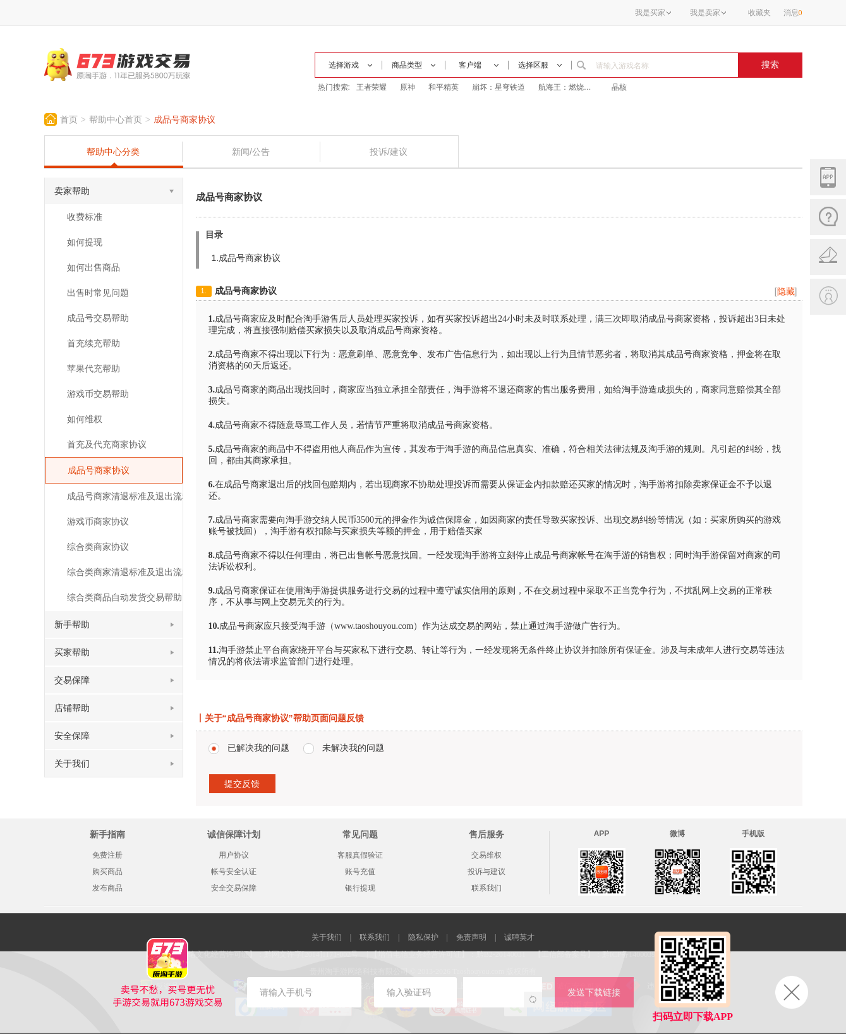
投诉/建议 (389, 152)
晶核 (619, 87)
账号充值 (360, 871)
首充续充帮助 (93, 343)
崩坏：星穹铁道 (498, 87)
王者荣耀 (371, 87)
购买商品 (107, 871)
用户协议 (234, 855)
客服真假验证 (360, 855)
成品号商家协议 (184, 120)
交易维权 (486, 855)
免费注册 (107, 855)
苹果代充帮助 (93, 368)
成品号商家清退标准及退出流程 (125, 496)
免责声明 (471, 937)
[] (786, 291)
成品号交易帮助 (98, 318)
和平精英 (443, 87)
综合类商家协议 (98, 547)
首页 (69, 120)
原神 (407, 87)
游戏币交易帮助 (98, 394)
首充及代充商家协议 (107, 444)
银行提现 (360, 888)
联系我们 (486, 888)
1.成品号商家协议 (246, 258)
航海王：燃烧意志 (568, 87)
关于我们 (326, 937)
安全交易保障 (234, 888)
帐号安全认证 (234, 871)
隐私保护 (423, 937)
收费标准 (84, 217)
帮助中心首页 (115, 120)
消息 (792, 12)
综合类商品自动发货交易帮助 (124, 597)
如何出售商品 (93, 267)
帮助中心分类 (113, 152)
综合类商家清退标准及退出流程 (125, 572)
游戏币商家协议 (98, 521)
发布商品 (107, 888)
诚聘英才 (519, 937)
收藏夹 (759, 12)
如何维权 (84, 419)
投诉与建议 (486, 871)
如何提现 (84, 242)
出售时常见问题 (98, 293)
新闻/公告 (251, 152)
